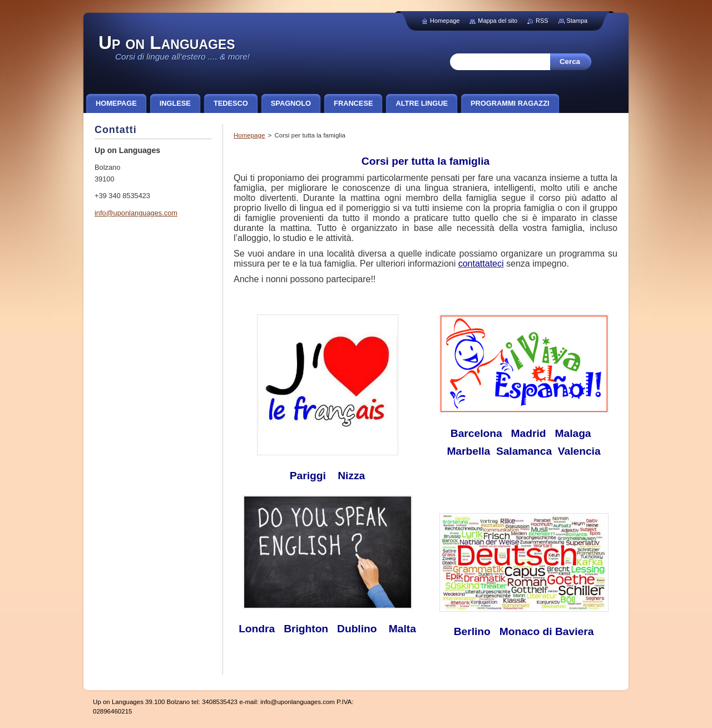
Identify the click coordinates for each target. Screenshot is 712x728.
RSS (542, 20)
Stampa (577, 20)
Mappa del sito (497, 20)
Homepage (249, 135)
